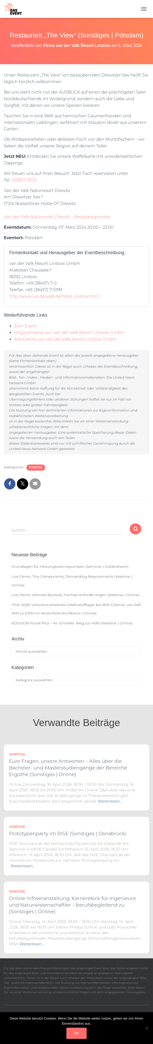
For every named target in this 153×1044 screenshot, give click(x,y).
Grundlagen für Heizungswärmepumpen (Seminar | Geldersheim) (70, 566)
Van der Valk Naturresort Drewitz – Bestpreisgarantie (57, 216)
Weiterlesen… (110, 801)
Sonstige (36, 467)
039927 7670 (24, 180)
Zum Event (25, 326)
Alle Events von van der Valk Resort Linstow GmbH (65, 339)
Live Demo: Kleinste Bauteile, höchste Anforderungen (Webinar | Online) (75, 594)
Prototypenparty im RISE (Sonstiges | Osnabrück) (68, 833)
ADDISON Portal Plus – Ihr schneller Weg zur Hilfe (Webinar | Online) (72, 623)
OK (76, 1033)
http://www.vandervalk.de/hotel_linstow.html (54, 296)
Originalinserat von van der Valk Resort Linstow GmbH (69, 332)
